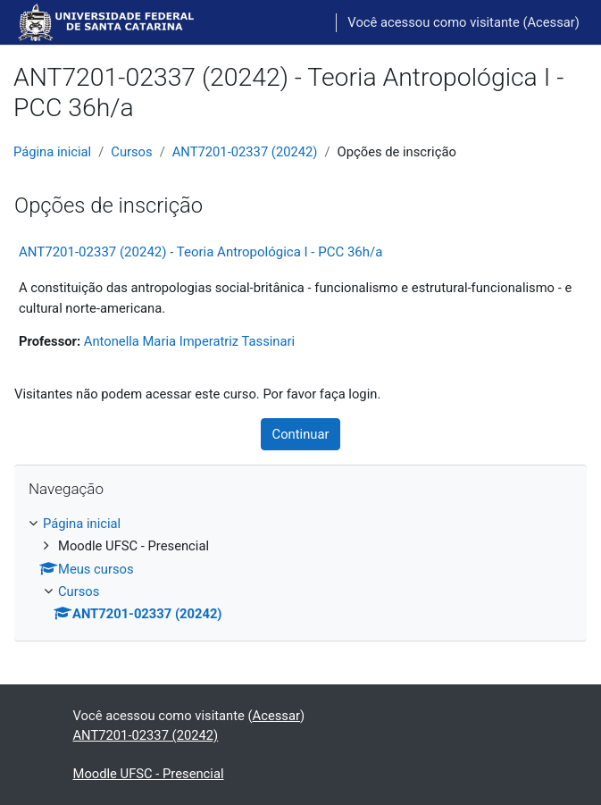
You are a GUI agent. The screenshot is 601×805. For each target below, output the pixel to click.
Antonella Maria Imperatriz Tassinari (189, 341)
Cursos (131, 152)
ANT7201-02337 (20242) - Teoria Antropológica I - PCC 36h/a (200, 252)
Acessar (550, 22)
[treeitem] (300, 569)
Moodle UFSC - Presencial (148, 774)
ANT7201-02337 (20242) (245, 152)
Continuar (301, 434)
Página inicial (52, 152)
